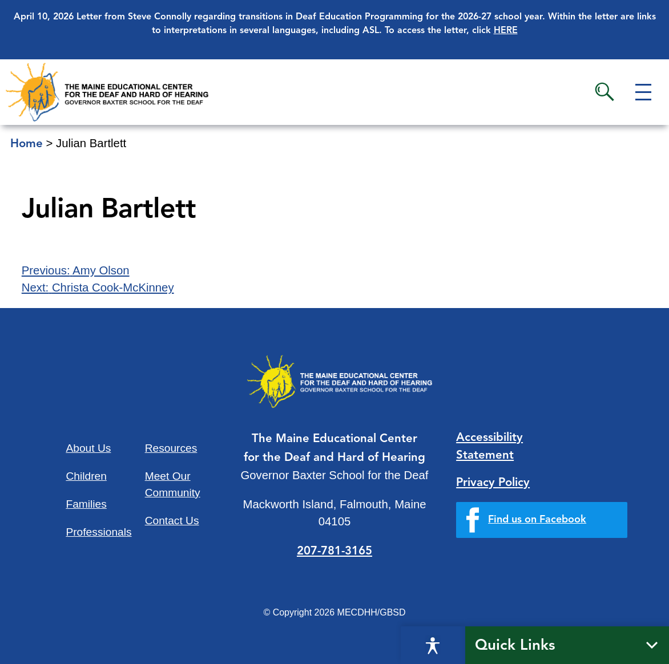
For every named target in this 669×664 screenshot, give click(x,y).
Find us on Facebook (537, 520)
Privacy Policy (493, 483)
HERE (506, 30)
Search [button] (604, 92)
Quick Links (515, 645)
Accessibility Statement (489, 446)
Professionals (98, 532)
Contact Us (172, 521)
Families (86, 504)
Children (86, 476)
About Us (88, 448)
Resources (171, 448)
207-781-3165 (334, 551)
